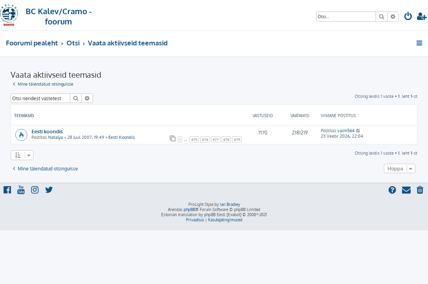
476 (205, 139)
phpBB (189, 209)
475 (194, 139)
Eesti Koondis (121, 137)
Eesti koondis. (48, 131)
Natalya (55, 137)
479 (237, 139)
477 (215, 139)
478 (226, 139)
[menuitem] (408, 17)
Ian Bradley (230, 204)
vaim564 (346, 130)
